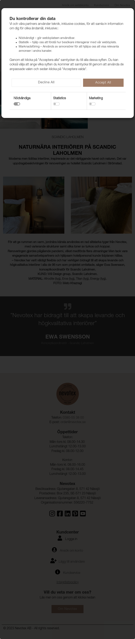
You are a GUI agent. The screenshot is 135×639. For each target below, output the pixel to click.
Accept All (103, 83)
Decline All (46, 82)
